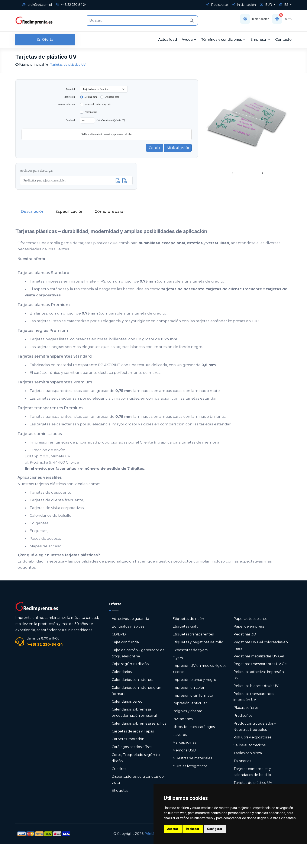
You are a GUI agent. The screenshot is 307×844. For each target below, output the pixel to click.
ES (284, 5)
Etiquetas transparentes (193, 634)
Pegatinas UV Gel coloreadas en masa (260, 645)
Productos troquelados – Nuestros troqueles (254, 726)
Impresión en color (188, 688)
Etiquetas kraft (185, 626)
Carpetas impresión (128, 739)
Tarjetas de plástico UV (252, 783)
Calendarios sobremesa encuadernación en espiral (134, 712)
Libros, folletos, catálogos (193, 727)
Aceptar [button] (172, 829)
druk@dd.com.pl (37, 5)
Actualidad (167, 40)
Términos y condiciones (221, 40)
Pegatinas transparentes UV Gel (260, 664)
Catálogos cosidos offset (132, 747)
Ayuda (187, 40)
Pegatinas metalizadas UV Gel (258, 656)
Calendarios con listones (132, 680)
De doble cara (112, 96)
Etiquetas (120, 791)
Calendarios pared (127, 701)
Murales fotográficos (189, 766)
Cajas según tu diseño (130, 664)
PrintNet (151, 834)
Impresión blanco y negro (194, 680)
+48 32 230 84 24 (71, 5)
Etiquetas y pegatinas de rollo (197, 642)
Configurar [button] (214, 829)
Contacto (283, 40)
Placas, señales (245, 708)
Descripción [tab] (33, 211)
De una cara (91, 96)
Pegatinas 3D (244, 634)
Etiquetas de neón (188, 619)
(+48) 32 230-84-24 (44, 644)
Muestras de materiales (192, 758)
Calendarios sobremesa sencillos (139, 723)
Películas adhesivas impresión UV (258, 675)
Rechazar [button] (192, 829)
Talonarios (242, 761)
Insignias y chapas (187, 711)
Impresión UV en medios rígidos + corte (199, 669)
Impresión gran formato (192, 695)
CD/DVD (119, 634)
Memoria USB (184, 750)
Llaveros (179, 735)
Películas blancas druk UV (255, 686)
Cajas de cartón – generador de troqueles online (138, 653)
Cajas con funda (125, 642)
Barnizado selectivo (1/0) (97, 104)
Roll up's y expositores (252, 737)
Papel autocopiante (250, 619)
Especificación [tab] (69, 211)
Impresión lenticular (189, 703)
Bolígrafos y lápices (128, 626)
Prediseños (242, 715)
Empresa (258, 40)
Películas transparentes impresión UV (253, 697)
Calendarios (122, 672)
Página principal (29, 65)
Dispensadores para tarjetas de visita (138, 779)
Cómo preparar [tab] (109, 211)
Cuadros (119, 769)
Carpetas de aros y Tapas (133, 731)
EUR (266, 5)
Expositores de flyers (189, 650)
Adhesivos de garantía (130, 619)
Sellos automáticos (249, 745)
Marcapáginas (184, 742)
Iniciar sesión (244, 5)
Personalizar (91, 111)
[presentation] (232, 173)
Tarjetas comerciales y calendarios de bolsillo (252, 772)
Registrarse (217, 5)
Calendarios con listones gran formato (136, 691)
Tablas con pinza (247, 753)
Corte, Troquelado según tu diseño (136, 758)
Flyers (177, 658)
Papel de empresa (249, 626)
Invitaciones (182, 719)
